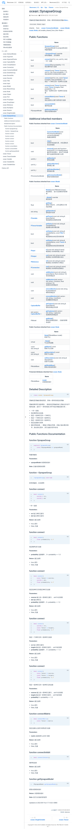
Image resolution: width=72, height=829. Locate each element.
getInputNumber (52, 164)
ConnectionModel (53, 132)
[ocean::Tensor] (60, 818)
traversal (50, 149)
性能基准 (6, 19)
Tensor (57, 70)
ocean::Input (6, 83)
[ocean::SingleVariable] (41, 818)
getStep (48, 203)
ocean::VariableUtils (8, 162)
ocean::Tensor (7, 154)
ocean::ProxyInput (8, 99)
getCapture (49, 304)
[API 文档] (44, 2)
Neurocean (34, 15)
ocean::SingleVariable (9, 113)
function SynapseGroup (11, 128)
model (44, 380)
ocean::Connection (8, 67)
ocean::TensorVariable (9, 156)
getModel (49, 318)
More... (66, 20)
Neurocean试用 (55, 2)
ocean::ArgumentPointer (10, 59)
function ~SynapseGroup (11, 131)
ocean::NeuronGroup (9, 89)
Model (48, 190)
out (47, 255)
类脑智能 (21, 2)
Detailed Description (9, 123)
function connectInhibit (11, 148)
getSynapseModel (51, 110)
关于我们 (64, 2)
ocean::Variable (7, 159)
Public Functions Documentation (13, 126)
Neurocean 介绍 (11, 2)
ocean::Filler (6, 81)
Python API (5, 168)
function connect (9, 133)
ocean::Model (7, 86)
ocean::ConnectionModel (10, 70)
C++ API (4, 51)
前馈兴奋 (6, 28)
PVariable (34, 218)
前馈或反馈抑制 (7, 31)
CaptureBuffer (35, 305)
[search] (69, 2)
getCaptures (50, 311)
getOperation (50, 211)
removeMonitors (51, 296)
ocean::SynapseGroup (9, 116)
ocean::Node (6, 91)
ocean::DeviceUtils (8, 75)
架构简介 (6, 11)
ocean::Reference (8, 105)
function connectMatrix (11, 146)
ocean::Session (7, 110)
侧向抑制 (6, 34)
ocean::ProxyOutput (8, 102)
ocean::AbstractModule (9, 54)
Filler (61, 233)
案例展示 (36, 2)
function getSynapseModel (12, 151)
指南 (3, 8)
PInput (33, 251)
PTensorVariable (36, 226)
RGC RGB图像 (7, 42)
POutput (33, 256)
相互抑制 (6, 37)
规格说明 (6, 17)
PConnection (35, 267)
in (46, 249)
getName (47, 347)
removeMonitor (51, 289)
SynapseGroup (49, 46)
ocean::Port (6, 97)
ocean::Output (7, 94)
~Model (48, 197)
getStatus (49, 224)
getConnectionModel (54, 175)
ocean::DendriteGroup (9, 72)
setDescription (49, 358)
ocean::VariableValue (9, 164)
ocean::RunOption (8, 107)
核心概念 (6, 14)
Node (46, 335)
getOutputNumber (53, 169)
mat (47, 266)
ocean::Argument (8, 56)
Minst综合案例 (7, 47)
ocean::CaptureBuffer (9, 62)
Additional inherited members (12, 121)
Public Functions (8, 118)
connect (47, 59)
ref (47, 261)
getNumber (51, 158)
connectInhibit (49, 104)
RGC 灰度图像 (7, 39)
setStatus (49, 231)
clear (48, 141)
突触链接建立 (7, 44)
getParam (49, 216)
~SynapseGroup (50, 54)
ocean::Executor (7, 78)
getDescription (49, 352)
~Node (46, 341)
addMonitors (50, 279)
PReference (35, 262)
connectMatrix (49, 96)
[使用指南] (29, 2)
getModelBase (49, 365)
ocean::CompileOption (9, 64)
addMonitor (50, 272)
